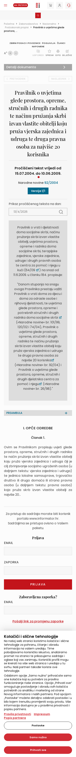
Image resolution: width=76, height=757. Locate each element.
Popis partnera (15, 718)
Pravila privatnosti (17, 714)
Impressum (42, 714)
